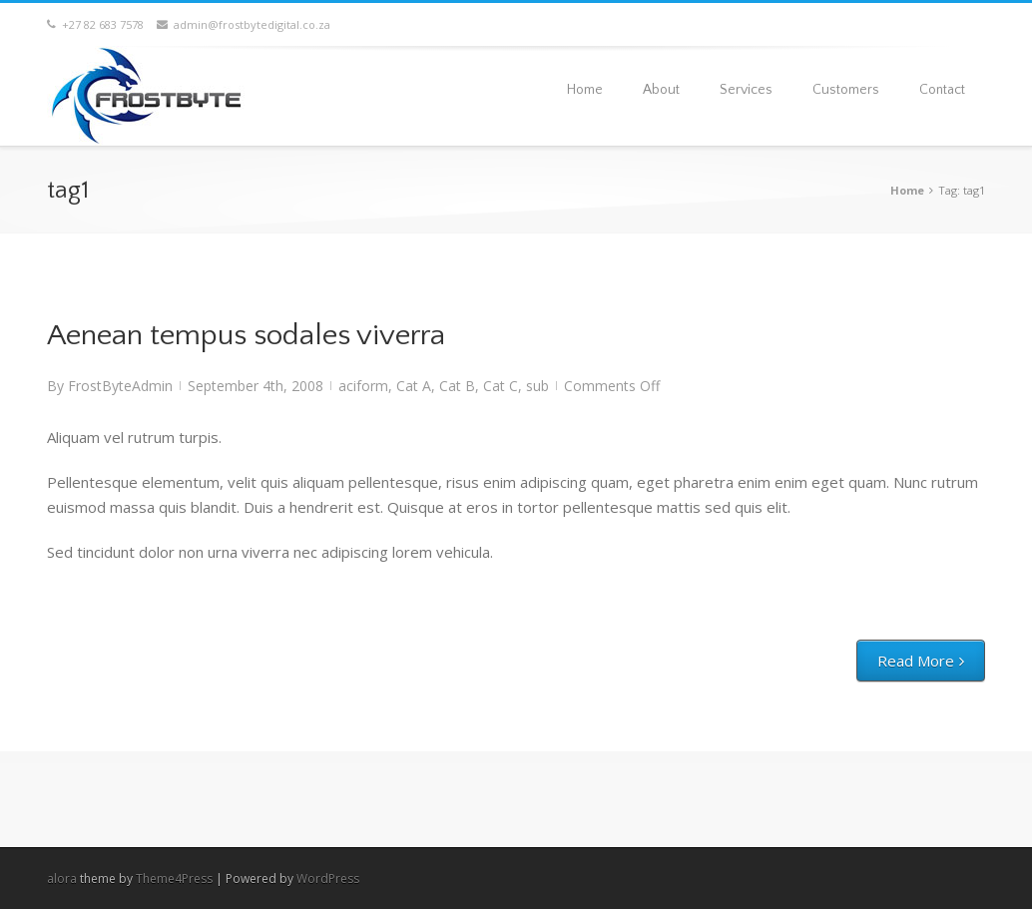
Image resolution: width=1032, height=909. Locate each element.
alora (62, 878)
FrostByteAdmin (120, 385)
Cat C (500, 385)
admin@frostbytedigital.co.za (243, 24)
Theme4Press (174, 878)
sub (537, 385)
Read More (915, 661)
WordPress (327, 878)
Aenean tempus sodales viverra (246, 335)
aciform (363, 385)
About (661, 90)
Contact (942, 90)
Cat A (413, 385)
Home (585, 90)
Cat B (457, 385)
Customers (845, 90)
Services (746, 90)
